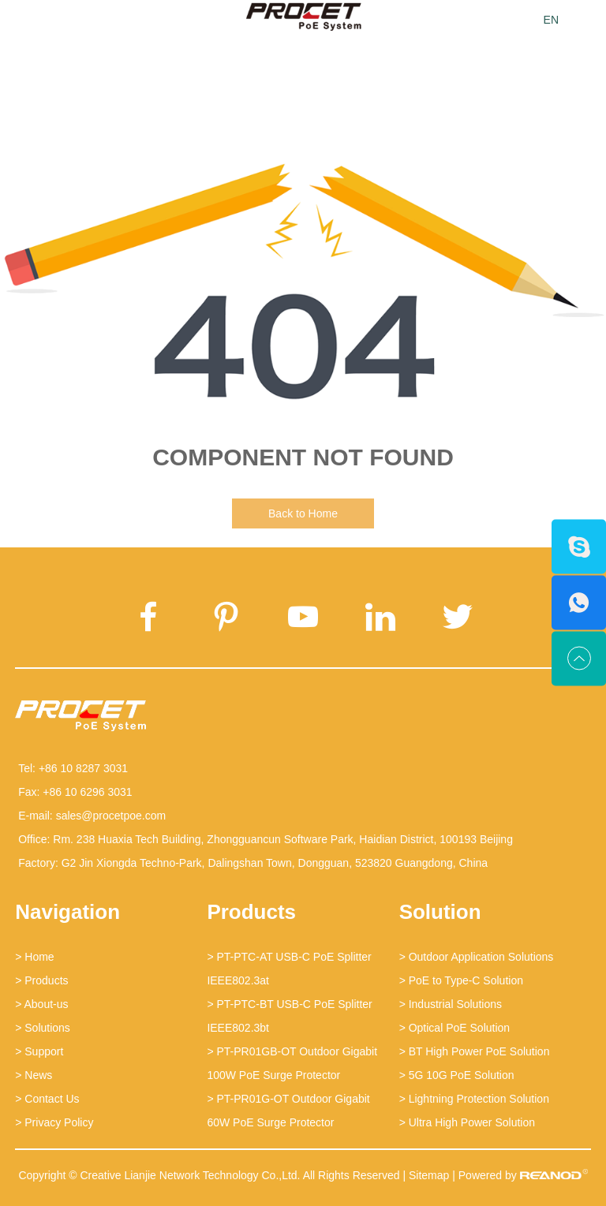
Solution (440, 912)
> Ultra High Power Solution (467, 1122)
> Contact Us (47, 1098)
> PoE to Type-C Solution (461, 980)
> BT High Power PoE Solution (474, 1051)
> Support (39, 1051)
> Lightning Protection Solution (474, 1098)
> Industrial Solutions (450, 1004)
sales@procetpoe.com (111, 815)
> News (33, 1075)
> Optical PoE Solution (454, 1027)
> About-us (41, 1004)
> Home (34, 956)
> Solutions (42, 1027)
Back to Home (303, 513)
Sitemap (429, 1175)
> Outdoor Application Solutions (476, 956)
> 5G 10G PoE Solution (456, 1075)
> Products (41, 980)
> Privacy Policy (54, 1122)
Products (251, 912)
